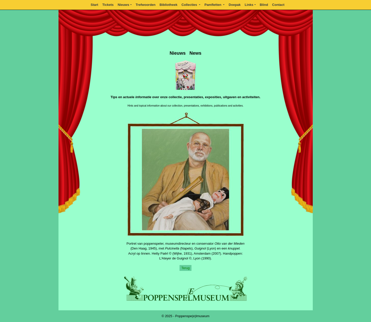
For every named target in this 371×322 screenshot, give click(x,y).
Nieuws (123, 5)
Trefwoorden (146, 5)
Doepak (235, 5)
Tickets (108, 5)
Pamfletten (213, 5)
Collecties (190, 5)
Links (249, 5)
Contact (278, 5)
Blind (264, 5)
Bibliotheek (168, 5)
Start (94, 5)
